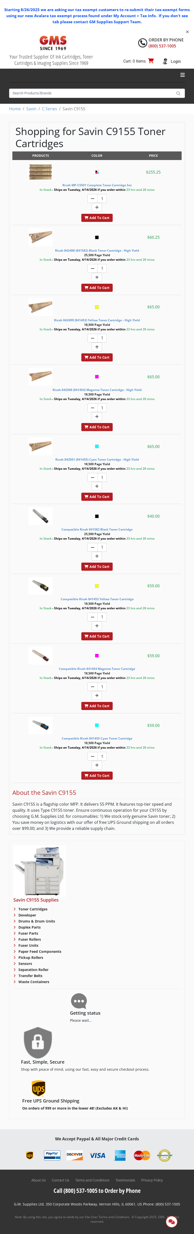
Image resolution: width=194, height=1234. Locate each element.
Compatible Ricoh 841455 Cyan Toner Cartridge (97, 738)
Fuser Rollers (29, 939)
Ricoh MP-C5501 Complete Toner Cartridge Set (97, 185)
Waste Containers (33, 981)
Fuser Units (27, 945)
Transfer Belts (29, 975)
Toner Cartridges (32, 909)
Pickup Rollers (30, 957)
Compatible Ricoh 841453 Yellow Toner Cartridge (97, 599)
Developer (26, 915)
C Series (49, 109)
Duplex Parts (29, 927)
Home (15, 109)
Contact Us (60, 1180)
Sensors (24, 963)
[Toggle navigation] (182, 74)
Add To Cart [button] (96, 218)
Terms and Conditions (92, 1180)
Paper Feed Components (39, 951)
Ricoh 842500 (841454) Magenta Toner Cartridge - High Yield (97, 390)
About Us (38, 1180)
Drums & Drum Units (36, 921)
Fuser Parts (27, 933)
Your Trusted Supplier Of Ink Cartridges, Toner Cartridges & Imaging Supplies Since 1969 (51, 59)
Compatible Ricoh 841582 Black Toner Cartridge (97, 529)
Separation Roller (32, 969)
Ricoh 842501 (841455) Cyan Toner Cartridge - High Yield (97, 459)
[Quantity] (102, 198)
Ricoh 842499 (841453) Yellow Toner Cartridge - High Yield (97, 320)
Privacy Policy (152, 1180)
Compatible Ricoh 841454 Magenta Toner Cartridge (97, 669)
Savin (31, 109)
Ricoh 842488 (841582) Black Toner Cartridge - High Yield (97, 250)
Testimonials (125, 1180)
